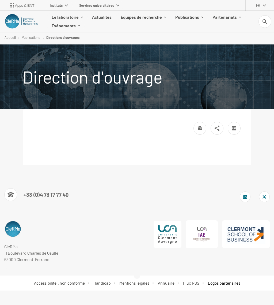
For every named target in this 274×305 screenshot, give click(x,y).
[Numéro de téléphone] (36, 195)
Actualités (102, 17)
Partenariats (226, 17)
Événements (66, 25)
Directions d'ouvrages (62, 37)
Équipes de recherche (143, 17)
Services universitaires (99, 5)
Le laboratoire (67, 17)
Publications (189, 17)
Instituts (59, 5)
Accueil (10, 37)
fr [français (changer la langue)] (258, 5)
